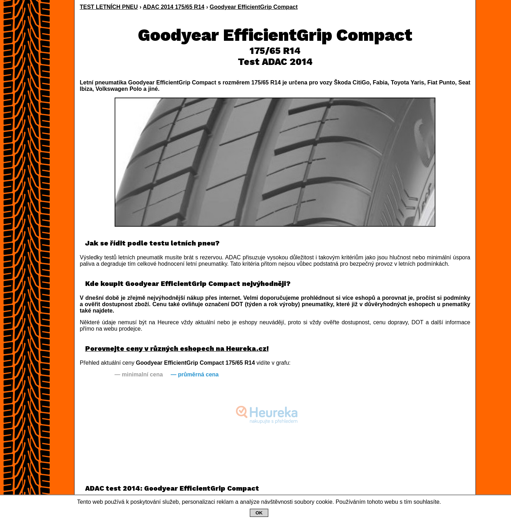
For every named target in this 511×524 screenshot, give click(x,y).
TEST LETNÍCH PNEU (109, 7)
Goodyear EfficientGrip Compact (254, 7)
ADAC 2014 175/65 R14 (173, 7)
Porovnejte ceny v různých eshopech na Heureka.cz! (177, 348)
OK (259, 512)
